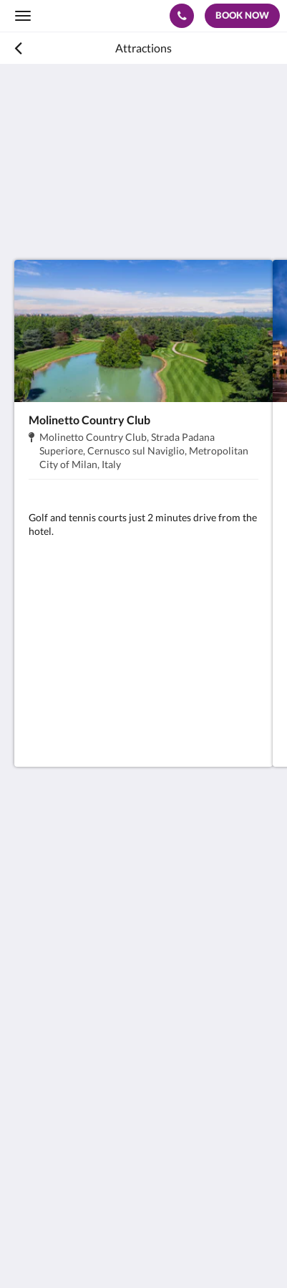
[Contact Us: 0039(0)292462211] (182, 16)
